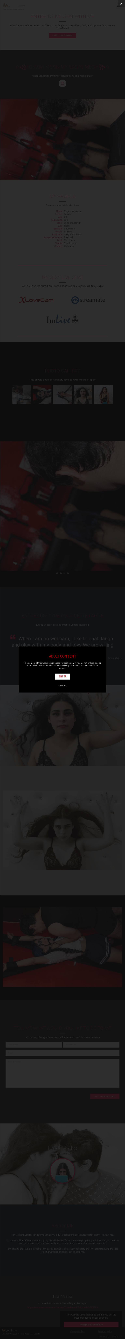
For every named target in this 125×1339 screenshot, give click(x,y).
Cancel (62, 685)
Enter (63, 676)
